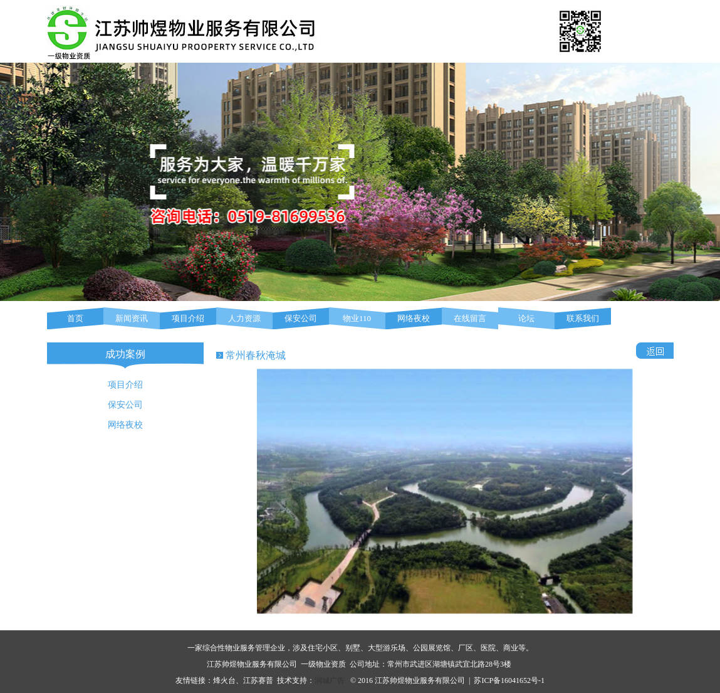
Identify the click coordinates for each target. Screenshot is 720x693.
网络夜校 (413, 318)
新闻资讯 (131, 318)
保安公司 (300, 318)
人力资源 (244, 318)
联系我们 (582, 318)
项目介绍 (188, 318)
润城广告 (330, 680)
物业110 (357, 318)
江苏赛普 (258, 680)
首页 (75, 318)
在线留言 (470, 318)
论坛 (526, 318)
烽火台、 (228, 680)
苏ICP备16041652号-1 (509, 680)
